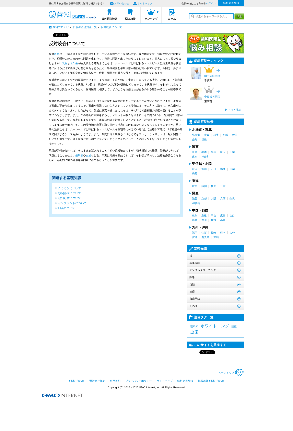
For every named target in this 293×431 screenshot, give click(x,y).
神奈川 (205, 156)
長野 (194, 173)
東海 (195, 181)
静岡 (204, 186)
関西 (195, 193)
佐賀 (204, 232)
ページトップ (231, 372)
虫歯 (88, 155)
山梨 (232, 169)
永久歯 (74, 63)
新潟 (194, 169)
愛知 (213, 186)
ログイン (211, 3)
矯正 (234, 326)
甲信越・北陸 (202, 163)
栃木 (204, 151)
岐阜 (194, 186)
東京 (194, 156)
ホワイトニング (215, 326)
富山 (204, 169)
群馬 (213, 151)
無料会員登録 (231, 2)
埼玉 (222, 151)
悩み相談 (130, 18)
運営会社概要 (97, 380)
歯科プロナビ (72, 15)
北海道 (196, 134)
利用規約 (115, 380)
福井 (222, 169)
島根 (204, 215)
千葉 (232, 151)
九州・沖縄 (200, 227)
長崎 (213, 232)
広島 (222, 215)
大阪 (213, 198)
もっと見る (234, 109)
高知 (222, 220)
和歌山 (196, 203)
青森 (206, 134)
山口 (232, 215)
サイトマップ (145, 3)
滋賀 (194, 198)
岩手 (216, 134)
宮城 (225, 134)
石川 (213, 169)
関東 (195, 146)
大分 (232, 232)
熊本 (222, 232)
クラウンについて (69, 188)
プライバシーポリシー (138, 380)
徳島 (194, 220)
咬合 (56, 54)
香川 (204, 220)
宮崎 (194, 237)
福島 (204, 139)
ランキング (151, 18)
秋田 (234, 134)
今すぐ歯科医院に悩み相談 (215, 43)
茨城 (194, 151)
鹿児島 (205, 237)
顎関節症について (69, 193)
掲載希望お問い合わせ (211, 380)
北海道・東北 (202, 129)
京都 (204, 198)
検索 (239, 16)
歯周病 (79, 155)
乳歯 (64, 63)
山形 (194, 139)
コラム (172, 18)
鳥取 (194, 215)
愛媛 (213, 220)
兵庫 (222, 198)
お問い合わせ (121, 3)
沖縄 (216, 237)
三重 (222, 186)
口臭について (66, 207)
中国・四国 (200, 210)
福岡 (194, 232)
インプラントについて (72, 203)
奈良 (232, 198)
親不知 (194, 326)
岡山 (213, 215)
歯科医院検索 (109, 18)
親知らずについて (69, 197)
